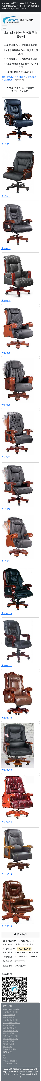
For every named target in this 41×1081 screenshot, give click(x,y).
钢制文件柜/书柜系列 (11, 1009)
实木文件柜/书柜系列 (11, 1022)
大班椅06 (5, 404)
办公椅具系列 (8, 1025)
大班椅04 (5, 300)
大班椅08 (5, 509)
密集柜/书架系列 (9, 1028)
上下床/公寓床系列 (10, 1030)
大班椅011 (6, 665)
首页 (3, 77)
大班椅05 (5, 352)
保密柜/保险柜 (8, 1017)
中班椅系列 (32, 77)
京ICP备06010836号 (23, 1074)
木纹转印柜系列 (9, 1014)
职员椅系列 (21, 77)
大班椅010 (6, 613)
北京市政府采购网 (10, 1063)
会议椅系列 (8, 80)
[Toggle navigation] (4, 28)
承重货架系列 (8, 1033)
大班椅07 (5, 456)
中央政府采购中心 (10, 1061)
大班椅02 (5, 196)
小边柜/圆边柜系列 (10, 1020)
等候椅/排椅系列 (9, 1049)
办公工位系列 (8, 1041)
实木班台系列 (8, 1044)
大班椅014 (6, 821)
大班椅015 (6, 874)
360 (4, 1058)
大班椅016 (6, 926)
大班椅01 (5, 144)
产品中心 (10, 77)
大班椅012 (6, 717)
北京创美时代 (17, 20)
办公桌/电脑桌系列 (10, 1038)
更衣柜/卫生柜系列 (10, 1012)
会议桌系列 (7, 1046)
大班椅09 (5, 561)
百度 (5, 1055)
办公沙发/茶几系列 (10, 1036)
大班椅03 (5, 248)
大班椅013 (6, 769)
